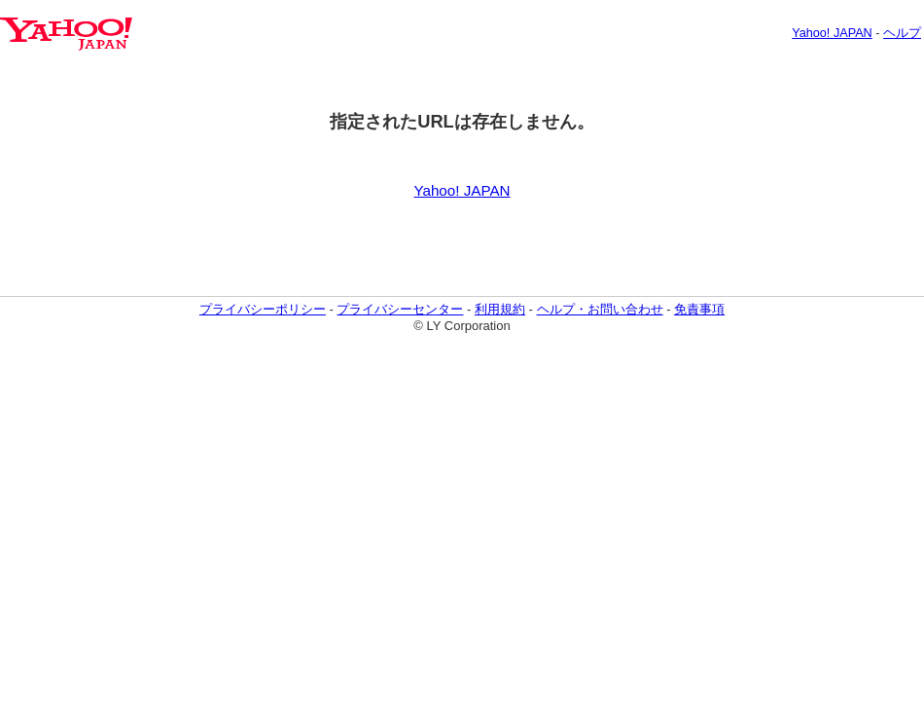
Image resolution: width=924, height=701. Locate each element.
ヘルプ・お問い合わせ (600, 309)
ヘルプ (902, 33)
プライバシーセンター (400, 309)
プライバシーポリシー (262, 309)
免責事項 (699, 309)
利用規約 (500, 309)
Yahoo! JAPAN (832, 33)
